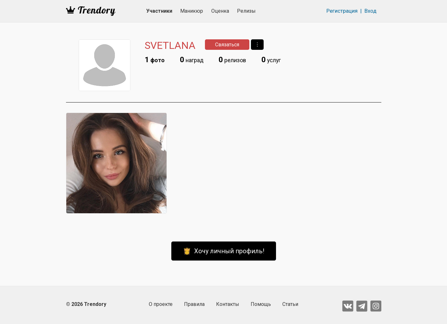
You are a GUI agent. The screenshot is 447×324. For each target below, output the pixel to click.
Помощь (261, 304)
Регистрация (342, 11)
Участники (159, 11)
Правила (194, 304)
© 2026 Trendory (86, 304)
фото (155, 59)
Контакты (227, 304)
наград (191, 59)
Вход (371, 11)
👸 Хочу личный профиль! (223, 251)
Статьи (290, 304)
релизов (232, 59)
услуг (271, 59)
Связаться (227, 45)
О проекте (161, 304)
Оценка (220, 11)
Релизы (246, 11)
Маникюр (191, 11)
